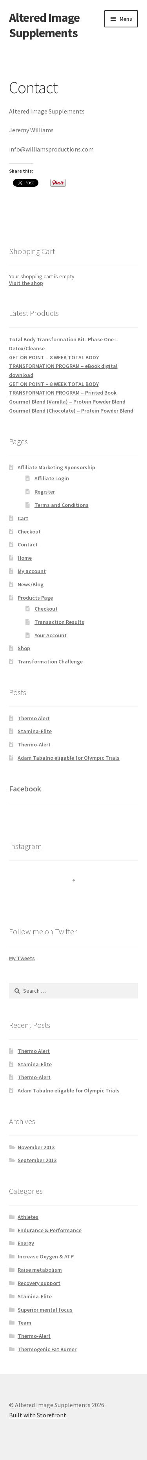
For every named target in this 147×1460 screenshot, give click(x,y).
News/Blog (31, 584)
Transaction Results (59, 621)
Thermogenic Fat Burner (47, 1349)
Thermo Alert (34, 718)
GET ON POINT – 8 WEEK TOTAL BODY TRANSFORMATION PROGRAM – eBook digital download (63, 366)
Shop (24, 648)
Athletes (28, 1216)
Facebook (25, 788)
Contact (28, 544)
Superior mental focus (45, 1309)
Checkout (29, 531)
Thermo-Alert (34, 744)
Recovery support (39, 1283)
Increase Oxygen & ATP (46, 1256)
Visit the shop (26, 283)
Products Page (35, 597)
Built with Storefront (37, 1415)
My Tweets (22, 958)
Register (44, 491)
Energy (26, 1243)
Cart (23, 518)
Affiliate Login (51, 478)
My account (32, 571)
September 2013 (37, 1160)
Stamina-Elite (35, 731)
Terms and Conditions (61, 504)
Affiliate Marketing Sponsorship (56, 467)
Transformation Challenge (50, 661)
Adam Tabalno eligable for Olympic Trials (69, 757)
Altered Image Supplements (44, 25)
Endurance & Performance (50, 1230)
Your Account (50, 635)
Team (24, 1322)
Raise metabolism (40, 1269)
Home (25, 557)
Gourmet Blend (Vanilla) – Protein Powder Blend (67, 401)
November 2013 (36, 1147)
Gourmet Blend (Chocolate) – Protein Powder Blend (71, 410)
